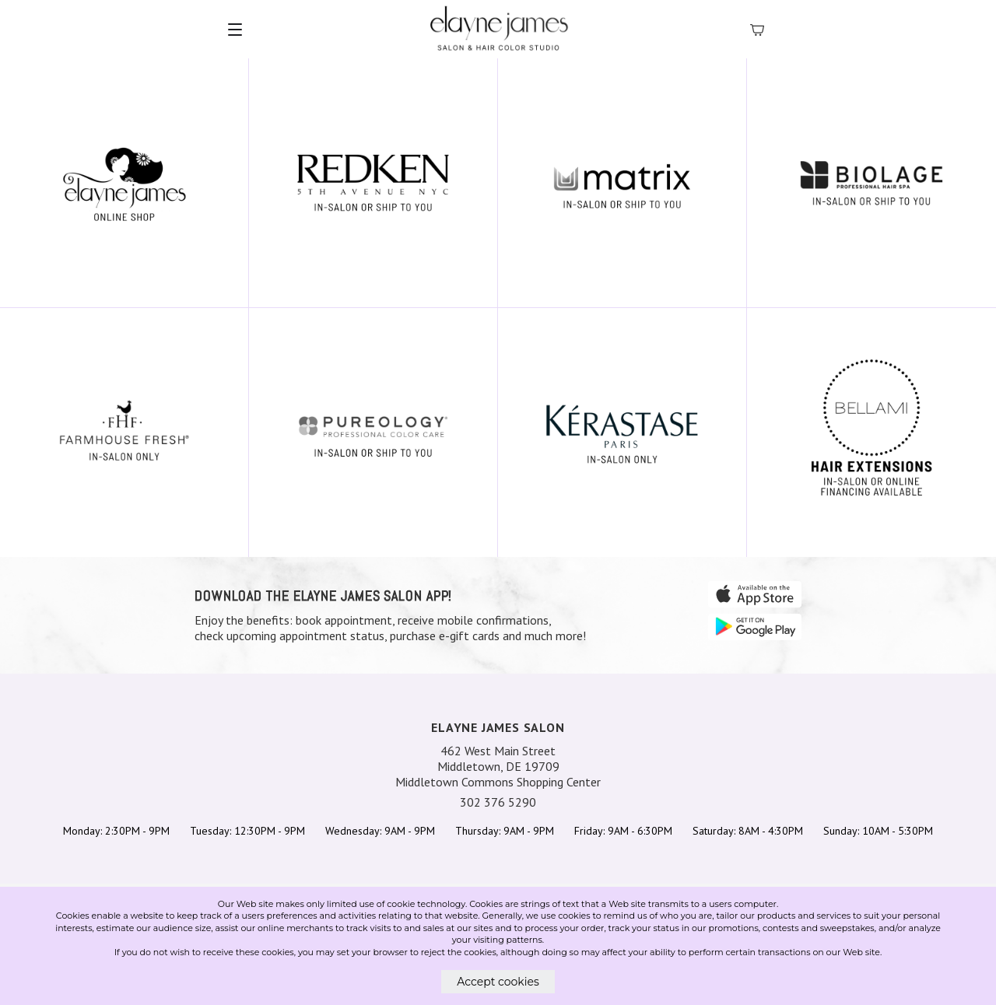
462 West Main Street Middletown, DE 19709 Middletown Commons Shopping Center (498, 766)
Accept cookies (498, 982)
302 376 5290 (498, 802)
